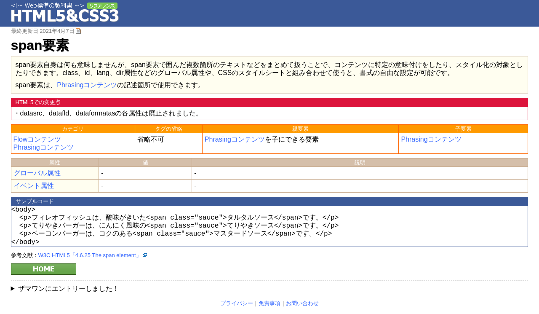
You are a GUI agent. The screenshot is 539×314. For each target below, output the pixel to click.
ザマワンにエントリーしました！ (68, 288)
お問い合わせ (302, 303)
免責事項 (269, 303)
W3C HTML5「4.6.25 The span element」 (89, 255)
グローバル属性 (37, 173)
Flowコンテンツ (37, 139)
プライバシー (236, 303)
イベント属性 (33, 185)
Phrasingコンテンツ (87, 85)
